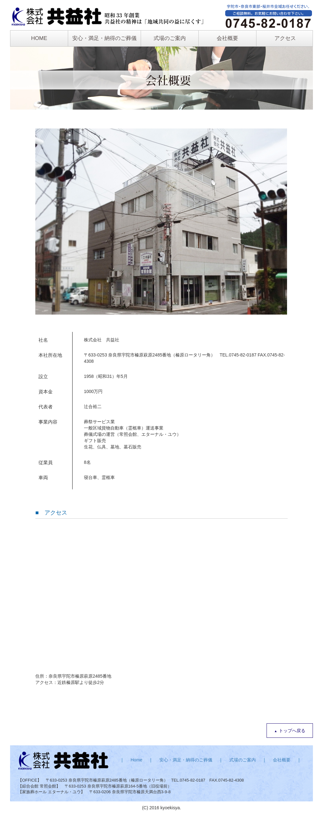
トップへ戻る (292, 730)
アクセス (285, 38)
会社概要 (227, 38)
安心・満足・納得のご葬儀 (104, 38)
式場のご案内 (170, 38)
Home (136, 759)
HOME (39, 38)
